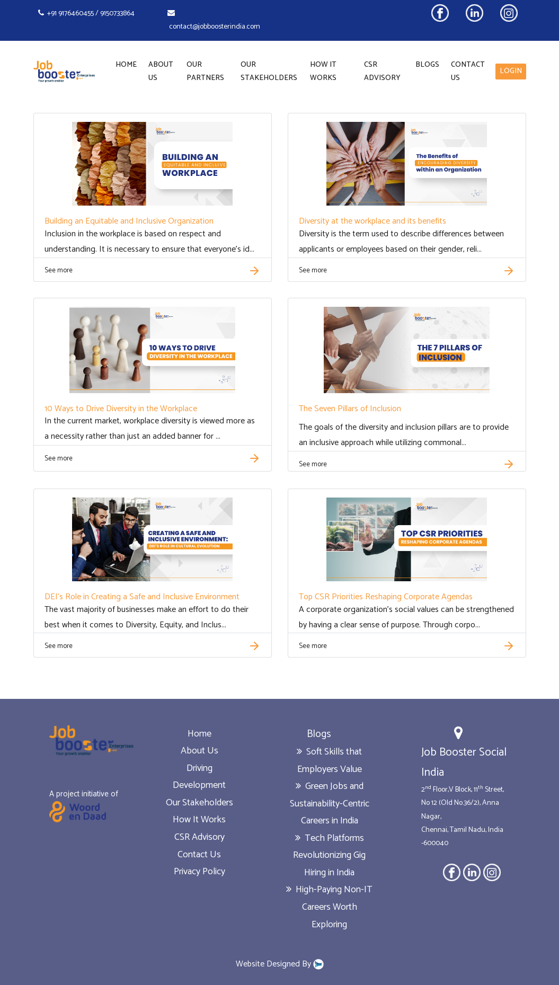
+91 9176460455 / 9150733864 (86, 13)
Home (126, 65)
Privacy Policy (199, 872)
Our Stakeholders (269, 71)
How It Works (323, 71)
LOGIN (511, 71)
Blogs (427, 65)
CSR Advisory (382, 71)
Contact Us (468, 71)
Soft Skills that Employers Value (329, 760)
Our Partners (205, 71)
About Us (160, 71)
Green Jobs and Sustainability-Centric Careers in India (329, 803)
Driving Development (199, 777)
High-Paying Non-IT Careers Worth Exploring (329, 907)
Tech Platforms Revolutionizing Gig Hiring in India (329, 855)
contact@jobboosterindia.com (213, 21)
